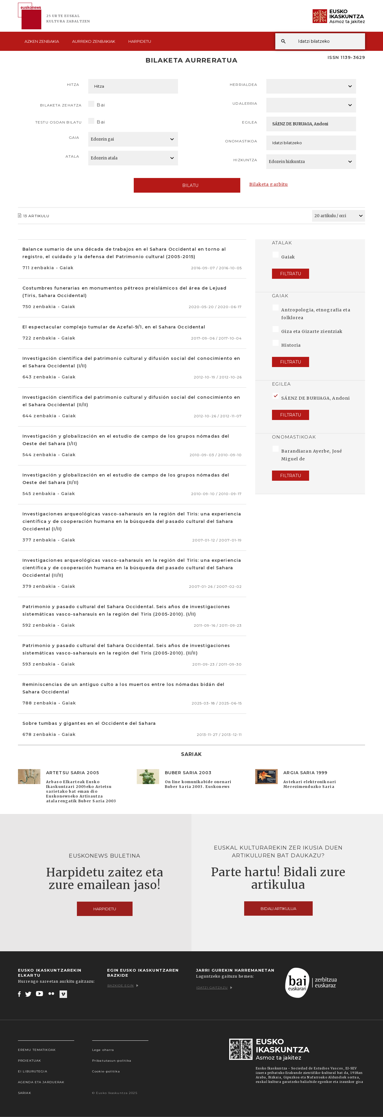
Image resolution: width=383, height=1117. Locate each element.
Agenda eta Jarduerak (41, 1082)
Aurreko (93, 41)
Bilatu (186, 185)
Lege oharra (103, 1050)
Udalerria (244, 103)
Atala (73, 156)
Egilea (250, 122)
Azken (42, 41)
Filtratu (290, 273)
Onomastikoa (241, 141)
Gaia (74, 137)
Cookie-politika (106, 1071)
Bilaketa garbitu (268, 184)
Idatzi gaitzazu (214, 988)
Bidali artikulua (278, 908)
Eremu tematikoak (37, 1050)
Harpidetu (139, 41)
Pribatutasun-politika (112, 1061)
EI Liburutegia (32, 1071)
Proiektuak (29, 1061)
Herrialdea (243, 84)
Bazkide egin (122, 985)
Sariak (24, 1093)
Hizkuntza (245, 160)
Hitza (73, 84)
